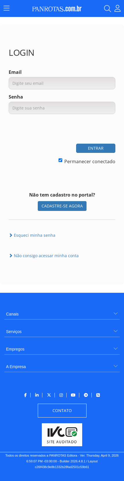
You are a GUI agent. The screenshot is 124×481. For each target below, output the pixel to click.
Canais (12, 314)
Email (15, 72)
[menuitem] (62, 312)
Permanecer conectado (87, 161)
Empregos (15, 349)
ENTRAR (96, 148)
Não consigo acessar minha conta (44, 255)
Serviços (14, 331)
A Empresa (16, 366)
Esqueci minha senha (32, 235)
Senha (16, 97)
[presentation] (71, 129)
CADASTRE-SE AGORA (62, 206)
